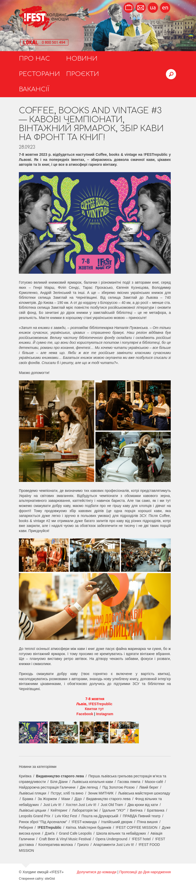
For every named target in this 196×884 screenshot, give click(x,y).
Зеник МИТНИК (101, 793)
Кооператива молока (55, 845)
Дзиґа (50, 833)
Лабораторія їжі (85, 810)
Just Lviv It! (52, 805)
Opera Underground (111, 839)
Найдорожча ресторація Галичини (47, 787)
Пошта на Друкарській (99, 816)
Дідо (78, 799)
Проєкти (82, 74)
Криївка (25, 776)
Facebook (85, 714)
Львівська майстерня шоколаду (144, 793)
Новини (81, 58)
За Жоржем (47, 799)
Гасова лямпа (129, 782)
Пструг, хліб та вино (67, 793)
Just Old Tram (112, 805)
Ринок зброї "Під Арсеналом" (43, 822)
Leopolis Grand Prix (34, 816)
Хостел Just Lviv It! (81, 805)
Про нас (34, 58)
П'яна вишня (147, 822)
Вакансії (34, 89)
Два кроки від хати (143, 805)
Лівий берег (148, 787)
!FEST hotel (141, 839)
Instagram (104, 714)
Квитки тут (95, 709)
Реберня (26, 827)
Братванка (155, 810)
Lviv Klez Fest (66, 816)
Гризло (83, 845)
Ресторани (39, 74)
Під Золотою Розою (118, 787)
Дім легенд (89, 787)
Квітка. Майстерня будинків (88, 827)
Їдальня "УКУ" (114, 810)
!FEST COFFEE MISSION (136, 827)
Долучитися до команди (96, 872)
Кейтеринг (59, 810)
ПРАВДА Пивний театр (142, 816)
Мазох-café (154, 782)
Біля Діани (59, 782)
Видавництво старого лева (60, 776)
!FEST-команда (84, 822)
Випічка (136, 810)
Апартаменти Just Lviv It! (113, 845)
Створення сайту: (31, 878)
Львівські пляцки (32, 793)
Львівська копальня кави (92, 782)
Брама (27, 799)
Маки (66, 799)
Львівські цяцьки (32, 810)
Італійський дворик (116, 822)
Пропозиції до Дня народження (145, 872)
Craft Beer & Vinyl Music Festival (65, 839)
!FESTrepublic (100, 704)
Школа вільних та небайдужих (121, 833)
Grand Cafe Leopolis (75, 833)
